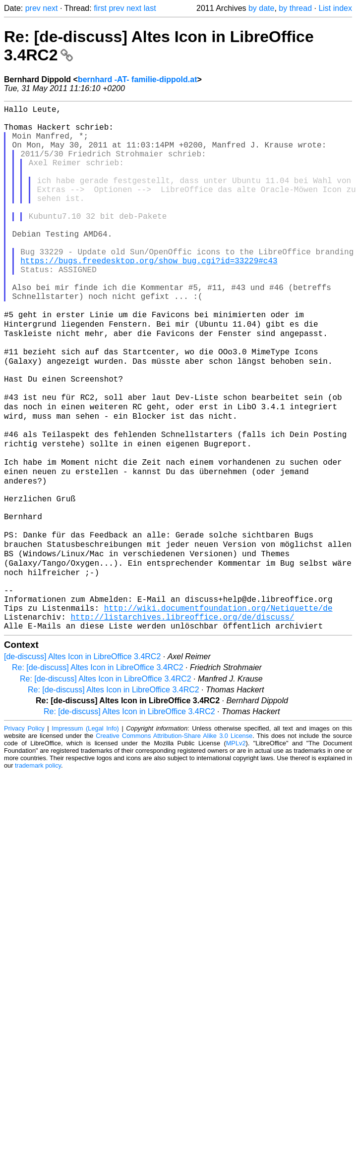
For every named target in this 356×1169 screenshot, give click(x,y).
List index (335, 8)
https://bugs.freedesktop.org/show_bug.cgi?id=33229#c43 (148, 296)
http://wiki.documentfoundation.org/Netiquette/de (218, 709)
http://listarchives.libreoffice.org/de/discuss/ (182, 720)
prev (33, 8)
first (100, 8)
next (50, 8)
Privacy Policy (24, 834)
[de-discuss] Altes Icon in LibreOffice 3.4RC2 (82, 762)
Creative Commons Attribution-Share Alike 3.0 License (174, 841)
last (150, 8)
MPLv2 (236, 849)
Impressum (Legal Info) (85, 834)
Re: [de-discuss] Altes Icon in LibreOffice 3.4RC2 (97, 773)
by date (261, 8)
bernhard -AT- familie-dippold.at (137, 79)
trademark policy (38, 871)
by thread (295, 8)
